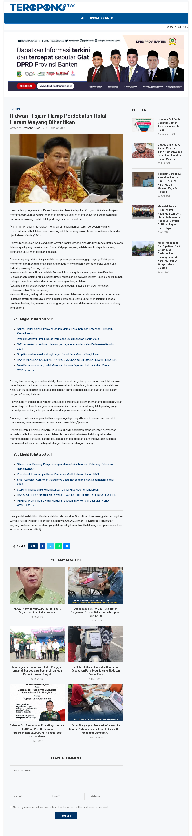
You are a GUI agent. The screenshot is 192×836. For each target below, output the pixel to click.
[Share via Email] (66, 546)
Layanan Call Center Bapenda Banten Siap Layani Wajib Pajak (170, 125)
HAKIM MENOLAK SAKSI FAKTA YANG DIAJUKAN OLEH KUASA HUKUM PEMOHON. (67, 359)
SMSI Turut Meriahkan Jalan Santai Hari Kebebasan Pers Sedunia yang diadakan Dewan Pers (95, 671)
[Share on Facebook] (42, 546)
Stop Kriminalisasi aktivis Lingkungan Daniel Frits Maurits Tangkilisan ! (58, 354)
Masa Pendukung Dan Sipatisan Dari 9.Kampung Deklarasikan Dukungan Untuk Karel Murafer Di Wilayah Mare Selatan (169, 255)
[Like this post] (34, 546)
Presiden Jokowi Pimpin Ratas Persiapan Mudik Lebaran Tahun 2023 (58, 339)
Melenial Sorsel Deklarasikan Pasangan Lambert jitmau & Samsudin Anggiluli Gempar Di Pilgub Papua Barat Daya (169, 217)
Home (80, 18)
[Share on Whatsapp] (58, 546)
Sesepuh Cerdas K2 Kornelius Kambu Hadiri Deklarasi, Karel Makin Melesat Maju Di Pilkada (169, 182)
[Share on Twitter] (50, 546)
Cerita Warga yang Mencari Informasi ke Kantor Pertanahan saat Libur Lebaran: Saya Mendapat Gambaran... (95, 729)
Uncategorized (101, 18)
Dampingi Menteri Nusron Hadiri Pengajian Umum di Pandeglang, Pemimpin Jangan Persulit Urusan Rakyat (37, 671)
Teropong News (31, 128)
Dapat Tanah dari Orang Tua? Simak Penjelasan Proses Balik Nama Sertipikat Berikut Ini (95, 612)
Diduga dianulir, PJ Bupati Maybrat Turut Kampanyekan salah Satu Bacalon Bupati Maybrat (170, 151)
